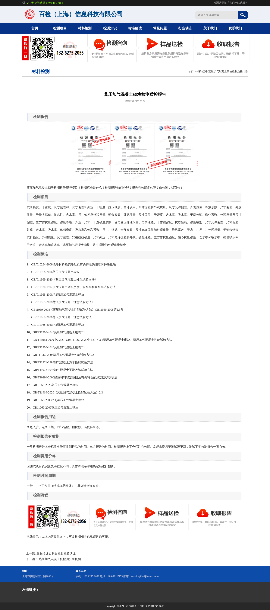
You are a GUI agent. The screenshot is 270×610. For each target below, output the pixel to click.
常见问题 (160, 28)
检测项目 (60, 28)
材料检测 (85, 28)
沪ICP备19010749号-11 (152, 606)
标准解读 (135, 28)
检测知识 (110, 28)
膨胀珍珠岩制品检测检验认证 (56, 553)
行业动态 (185, 28)
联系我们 (235, 28)
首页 (34, 28)
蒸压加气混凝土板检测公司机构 (60, 559)
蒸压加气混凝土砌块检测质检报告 (228, 71)
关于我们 (210, 28)
